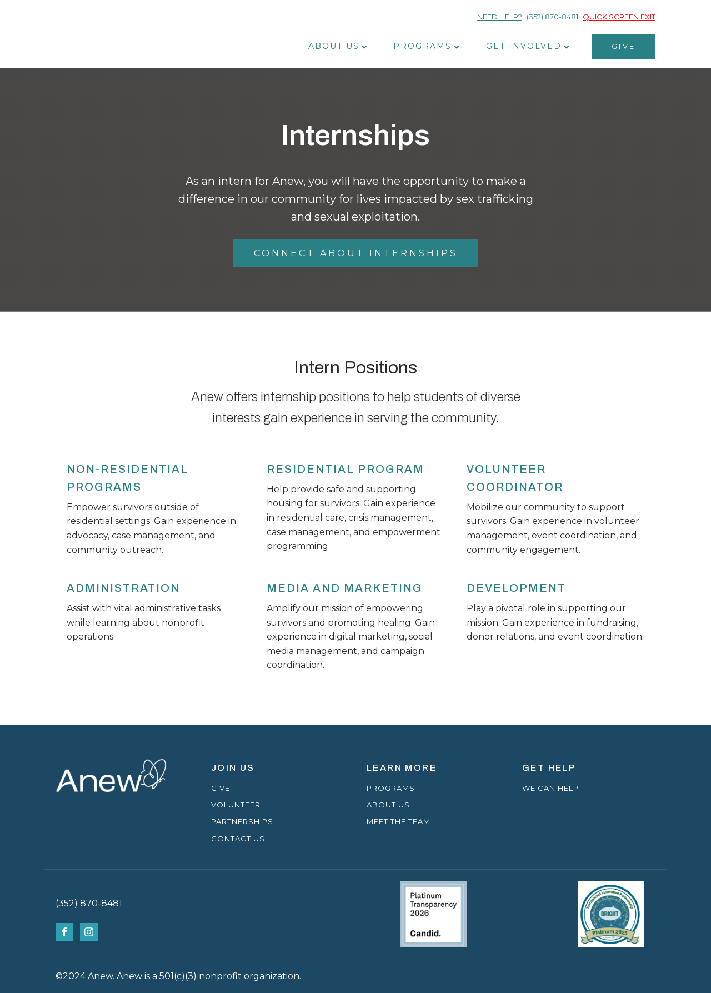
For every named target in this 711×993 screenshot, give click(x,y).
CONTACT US (238, 838)
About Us (337, 46)
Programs (426, 46)
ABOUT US (388, 805)
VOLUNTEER (236, 805)
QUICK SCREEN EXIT (619, 16)
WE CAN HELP (550, 788)
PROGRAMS (391, 788)
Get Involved (527, 46)
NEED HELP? (499, 16)
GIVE (623, 46)
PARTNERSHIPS (242, 821)
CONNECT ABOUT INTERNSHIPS (356, 253)
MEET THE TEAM (398, 821)
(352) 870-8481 (552, 16)
